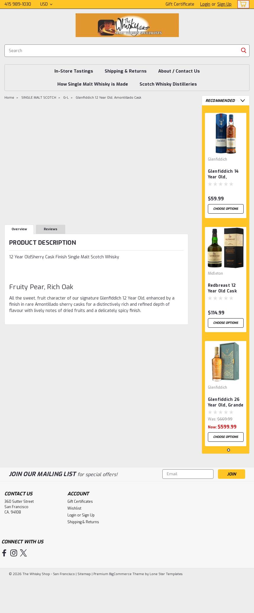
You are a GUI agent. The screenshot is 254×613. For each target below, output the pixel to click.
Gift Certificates (80, 536)
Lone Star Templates (166, 607)
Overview (19, 229)
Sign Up (224, 4)
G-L (66, 97)
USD (46, 4)
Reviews (50, 229)
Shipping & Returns (126, 71)
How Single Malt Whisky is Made (92, 84)
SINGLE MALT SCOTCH (38, 97)
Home (9, 97)
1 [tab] (222, 484)
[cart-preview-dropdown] (242, 4)
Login (205, 4)
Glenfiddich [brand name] (217, 159)
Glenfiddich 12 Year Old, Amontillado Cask (108, 97)
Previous (236, 100)
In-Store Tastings (73, 71)
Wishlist (74, 543)
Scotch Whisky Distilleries (168, 84)
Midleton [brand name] (215, 277)
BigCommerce (120, 607)
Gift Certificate (180, 4)
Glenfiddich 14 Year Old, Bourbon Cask (223, 174)
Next (242, 100)
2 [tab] (228, 484)
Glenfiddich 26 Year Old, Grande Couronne (226, 411)
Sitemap (84, 607)
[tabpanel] (226, 165)
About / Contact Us (179, 71)
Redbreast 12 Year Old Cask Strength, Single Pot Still (224, 293)
